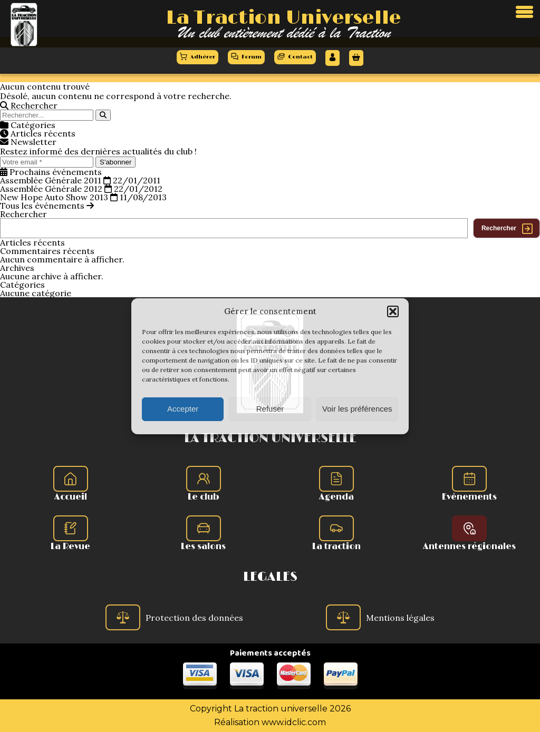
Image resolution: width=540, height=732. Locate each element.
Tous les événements (47, 205)
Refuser (270, 408)
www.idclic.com (294, 722)
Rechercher (23, 214)
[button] (393, 311)
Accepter (182, 408)
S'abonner (115, 162)
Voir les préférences (357, 408)
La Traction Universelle (283, 18)
